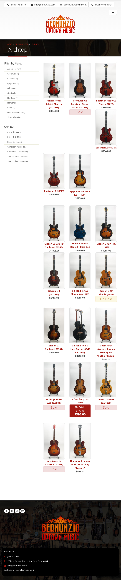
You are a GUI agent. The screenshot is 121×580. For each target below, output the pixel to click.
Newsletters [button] (22, 511)
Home (9, 43)
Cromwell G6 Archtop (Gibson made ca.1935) (80, 104)
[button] (101, 4)
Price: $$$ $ (14, 132)
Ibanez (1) (11, 107)
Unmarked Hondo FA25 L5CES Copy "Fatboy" (80, 464)
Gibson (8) (12, 88)
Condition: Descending (18, 151)
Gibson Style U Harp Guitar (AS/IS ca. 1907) (80, 349)
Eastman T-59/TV (54, 191)
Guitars (35, 43)
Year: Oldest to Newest (18, 161)
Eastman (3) (12, 78)
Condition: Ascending (17, 147)
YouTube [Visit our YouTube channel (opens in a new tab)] (17, 511)
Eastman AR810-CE (106, 147)
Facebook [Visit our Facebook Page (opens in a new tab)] (6, 511)
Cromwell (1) (13, 73)
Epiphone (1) (13, 83)
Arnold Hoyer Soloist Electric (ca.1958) (54, 104)
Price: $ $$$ (14, 137)
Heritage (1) (12, 98)
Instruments (22, 43)
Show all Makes (14, 117)
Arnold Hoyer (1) (14, 69)
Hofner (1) (12, 102)
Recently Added (14, 142)
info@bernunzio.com (17, 565)
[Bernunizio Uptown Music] (60, 26)
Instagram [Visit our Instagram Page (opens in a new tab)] (12, 511)
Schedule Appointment (73, 4)
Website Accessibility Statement (19, 570)
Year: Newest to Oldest (18, 156)
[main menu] (113, 12)
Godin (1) (11, 93)
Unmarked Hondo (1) (17, 112)
